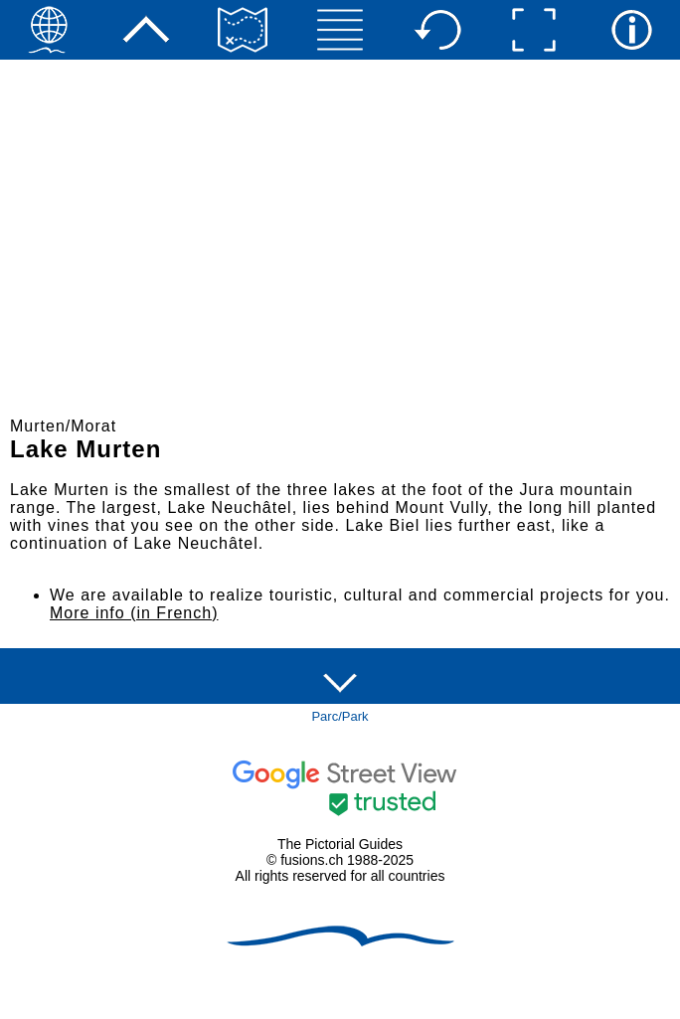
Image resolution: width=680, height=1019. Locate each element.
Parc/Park (339, 716)
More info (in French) (134, 612)
